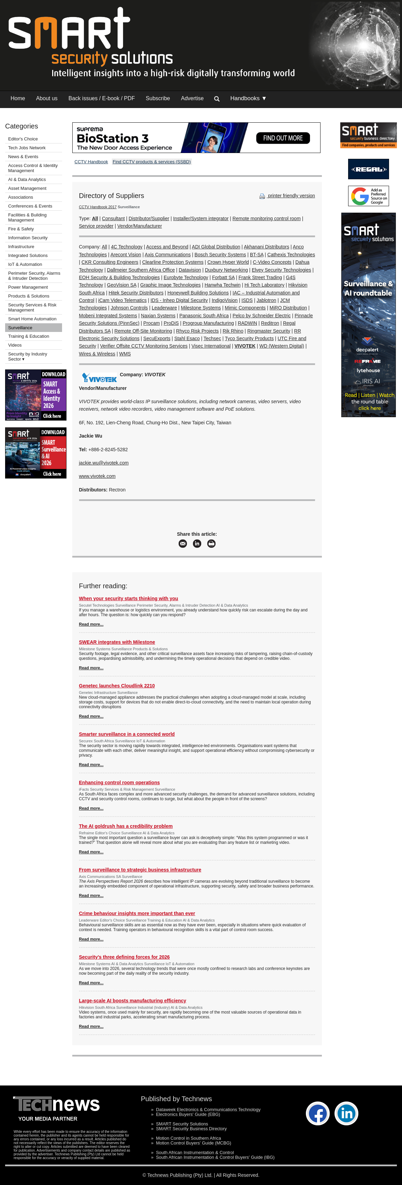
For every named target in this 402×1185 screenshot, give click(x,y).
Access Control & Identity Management (33, 168)
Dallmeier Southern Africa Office (141, 270)
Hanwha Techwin (223, 285)
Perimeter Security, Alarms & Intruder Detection (34, 276)
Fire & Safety (21, 228)
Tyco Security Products (249, 338)
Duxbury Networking (226, 270)
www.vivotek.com (97, 476)
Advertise (192, 98)
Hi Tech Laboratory (264, 285)
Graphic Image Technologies (170, 285)
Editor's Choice (23, 138)
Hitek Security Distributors (135, 292)
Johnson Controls (129, 307)
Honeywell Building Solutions (198, 292)
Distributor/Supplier (149, 218)
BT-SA (257, 254)
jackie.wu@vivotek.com (104, 463)
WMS (125, 353)
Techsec (212, 338)
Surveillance (20, 327)
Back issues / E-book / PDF (102, 98)
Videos (15, 345)
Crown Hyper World (228, 262)
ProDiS (171, 323)
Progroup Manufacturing (208, 323)
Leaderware (164, 307)
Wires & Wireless (97, 353)
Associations (20, 197)
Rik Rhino (233, 331)
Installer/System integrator (201, 218)
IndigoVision (225, 300)
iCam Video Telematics (122, 300)
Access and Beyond (167, 246)
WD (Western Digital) (281, 346)
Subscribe (158, 98)
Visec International (210, 346)
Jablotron (266, 300)
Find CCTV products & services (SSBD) (152, 161)
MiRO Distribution (288, 307)
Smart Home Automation (33, 318)
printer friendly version (286, 195)
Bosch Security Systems (220, 254)
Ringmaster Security (268, 331)
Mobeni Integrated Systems (108, 315)
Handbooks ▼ (248, 98)
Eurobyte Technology (186, 277)
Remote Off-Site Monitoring (143, 331)
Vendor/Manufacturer (139, 226)
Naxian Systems (158, 315)
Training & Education (28, 336)
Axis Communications (168, 254)
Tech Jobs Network (27, 147)
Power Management (28, 287)
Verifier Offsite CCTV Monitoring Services (144, 346)
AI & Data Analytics (27, 179)
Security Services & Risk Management (32, 307)
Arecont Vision (125, 254)
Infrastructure (21, 246)
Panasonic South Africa (204, 315)
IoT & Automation (25, 264)
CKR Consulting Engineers (109, 262)
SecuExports (156, 338)
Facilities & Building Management (27, 217)
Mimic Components (245, 307)
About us (47, 98)
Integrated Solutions (28, 255)
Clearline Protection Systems (173, 262)
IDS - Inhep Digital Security (179, 300)
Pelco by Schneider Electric (262, 315)
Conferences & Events (30, 206)
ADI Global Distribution (216, 246)
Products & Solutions (28, 296)
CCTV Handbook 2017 (98, 207)
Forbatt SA (223, 277)
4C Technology (126, 246)
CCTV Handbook (91, 161)
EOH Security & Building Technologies (119, 277)
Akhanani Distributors (266, 246)
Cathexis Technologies (291, 254)
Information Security (28, 237)
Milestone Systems (201, 307)
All (104, 246)
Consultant (113, 218)
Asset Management (27, 188)
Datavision (190, 270)
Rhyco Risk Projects (197, 331)
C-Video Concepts (272, 262)
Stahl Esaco (187, 338)
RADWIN (247, 323)
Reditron (270, 323)
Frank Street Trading (260, 277)
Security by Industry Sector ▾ (27, 356)
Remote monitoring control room (267, 218)
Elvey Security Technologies (281, 270)
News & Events (23, 156)
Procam (151, 323)
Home (18, 98)
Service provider (96, 226)
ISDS (247, 300)
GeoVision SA (121, 285)
